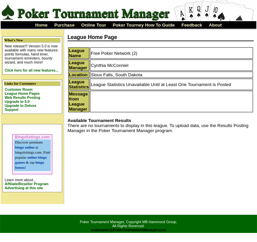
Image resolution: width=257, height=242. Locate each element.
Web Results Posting (22, 97)
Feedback (191, 25)
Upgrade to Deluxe (20, 106)
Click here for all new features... (31, 70)
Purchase (64, 25)
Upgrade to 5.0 (17, 101)
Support (11, 110)
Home (41, 25)
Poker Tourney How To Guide (144, 25)
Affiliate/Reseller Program (26, 184)
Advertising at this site (24, 188)
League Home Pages (22, 93)
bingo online (25, 147)
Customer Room (19, 89)
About (215, 25)
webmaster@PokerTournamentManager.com (128, 230)
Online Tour (93, 25)
